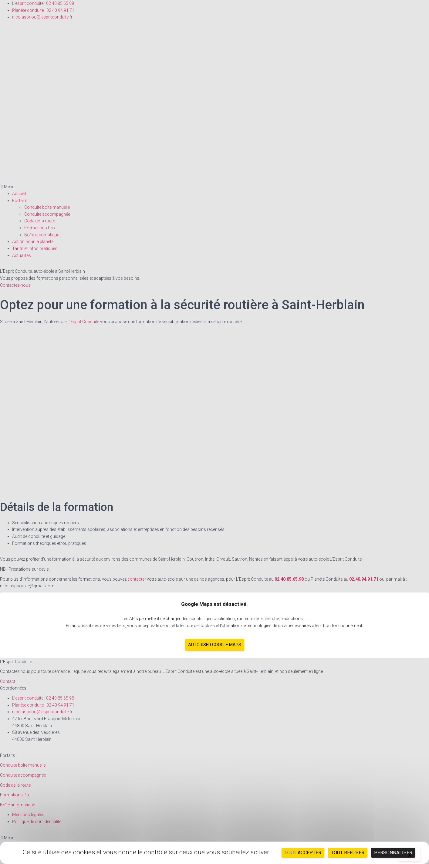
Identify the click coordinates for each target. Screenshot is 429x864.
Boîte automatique (41, 234)
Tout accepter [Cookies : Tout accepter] (303, 853)
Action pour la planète (32, 241)
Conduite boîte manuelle (47, 207)
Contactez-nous (15, 285)
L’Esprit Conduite (83, 321)
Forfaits (19, 200)
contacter (136, 579)
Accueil (19, 193)
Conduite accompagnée (47, 214)
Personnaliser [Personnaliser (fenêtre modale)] (393, 853)
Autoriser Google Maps (214, 644)
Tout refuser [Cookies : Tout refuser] (347, 853)
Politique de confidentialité (36, 821)
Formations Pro (39, 227)
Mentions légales (28, 814)
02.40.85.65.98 (290, 579)
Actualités (21, 255)
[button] (214, 186)
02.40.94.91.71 (364, 579)
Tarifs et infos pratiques (34, 248)
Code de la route (39, 220)
